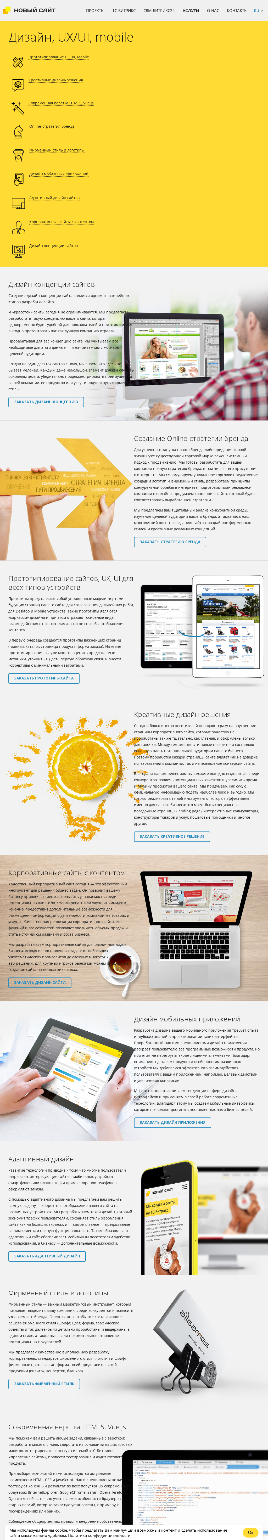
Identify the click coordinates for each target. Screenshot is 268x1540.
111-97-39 (33, 1517)
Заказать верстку (33, 1406)
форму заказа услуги (152, 1449)
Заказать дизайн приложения (172, 982)
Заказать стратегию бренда (170, 402)
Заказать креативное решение (172, 696)
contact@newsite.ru (207, 1440)
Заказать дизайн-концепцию (46, 262)
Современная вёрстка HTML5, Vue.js (165, 63)
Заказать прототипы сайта (44, 538)
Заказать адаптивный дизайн (47, 1116)
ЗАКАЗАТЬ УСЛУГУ (134, 1470)
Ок (250, 1532)
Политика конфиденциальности (99, 1535)
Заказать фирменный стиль (44, 1244)
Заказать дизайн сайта (40, 842)
